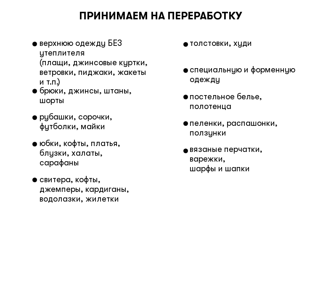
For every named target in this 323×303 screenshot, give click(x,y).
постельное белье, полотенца (226, 101)
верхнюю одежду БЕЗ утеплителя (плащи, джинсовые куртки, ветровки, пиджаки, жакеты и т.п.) (94, 62)
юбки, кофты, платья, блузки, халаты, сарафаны (80, 152)
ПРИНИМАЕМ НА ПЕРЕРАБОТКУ (160, 16)
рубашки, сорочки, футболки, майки (76, 121)
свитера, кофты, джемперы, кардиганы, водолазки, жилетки (84, 189)
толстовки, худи (221, 43)
